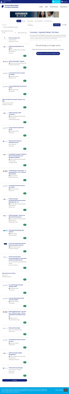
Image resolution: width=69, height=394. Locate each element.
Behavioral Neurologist (14, 328)
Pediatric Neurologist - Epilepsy (16, 61)
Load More (14, 380)
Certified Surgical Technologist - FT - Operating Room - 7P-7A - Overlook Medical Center (18, 172)
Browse (23, 21)
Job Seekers (56, 1)
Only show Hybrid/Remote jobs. (10, 27)
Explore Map (30, 21)
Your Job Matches (39, 21)
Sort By (3, 32)
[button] (64, 24)
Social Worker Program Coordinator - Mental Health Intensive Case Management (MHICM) (18, 155)
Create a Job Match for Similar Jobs (48, 53)
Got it (65, 390)
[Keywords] (14, 24)
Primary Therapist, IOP (14, 38)
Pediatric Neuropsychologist (16, 367)
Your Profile (54, 7)
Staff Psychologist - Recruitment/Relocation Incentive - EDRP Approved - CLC (17, 200)
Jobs (46, 7)
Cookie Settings (59, 390)
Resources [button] (63, 7)
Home (41, 7)
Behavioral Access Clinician (8, 273)
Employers (64, 1)
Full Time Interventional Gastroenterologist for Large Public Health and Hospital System (17, 258)
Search (18, 21)
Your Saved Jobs (48, 21)
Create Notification (22, 32)
